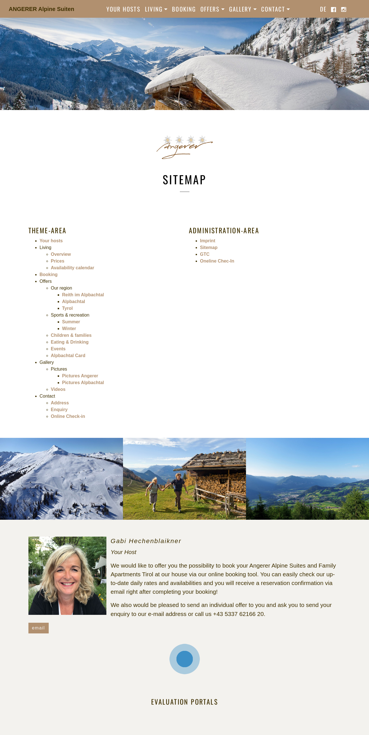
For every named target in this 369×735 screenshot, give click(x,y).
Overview (61, 254)
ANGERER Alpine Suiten (41, 9)
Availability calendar (72, 267)
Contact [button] (273, 9)
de (323, 9)
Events (58, 348)
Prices (57, 261)
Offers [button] (210, 9)
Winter (69, 328)
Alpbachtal (73, 301)
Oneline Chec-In (217, 261)
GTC (205, 254)
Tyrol (67, 308)
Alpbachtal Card (68, 355)
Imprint (207, 240)
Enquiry (59, 409)
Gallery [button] (240, 9)
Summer (71, 321)
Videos (58, 389)
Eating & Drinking (70, 342)
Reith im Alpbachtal (83, 294)
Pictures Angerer (80, 375)
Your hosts (123, 9)
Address (60, 402)
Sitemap (209, 247)
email (38, 628)
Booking (184, 9)
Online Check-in (68, 416)
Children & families (71, 335)
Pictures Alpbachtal (83, 382)
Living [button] (154, 9)
